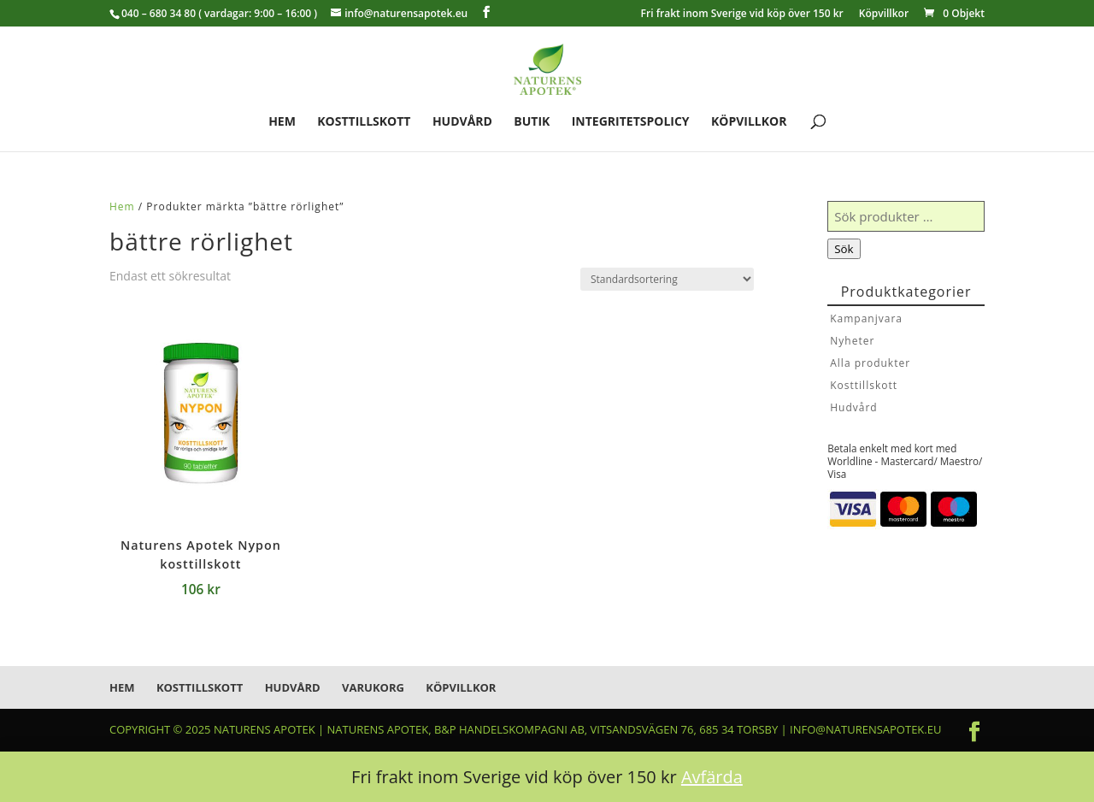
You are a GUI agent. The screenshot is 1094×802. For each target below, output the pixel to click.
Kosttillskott (363, 122)
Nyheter (852, 340)
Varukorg (373, 687)
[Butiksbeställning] (667, 279)
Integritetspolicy (631, 122)
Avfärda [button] (712, 776)
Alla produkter (870, 363)
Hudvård (462, 122)
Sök (843, 249)
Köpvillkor (884, 15)
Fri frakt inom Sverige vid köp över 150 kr (742, 15)
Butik (532, 122)
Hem (282, 122)
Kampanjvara (866, 318)
